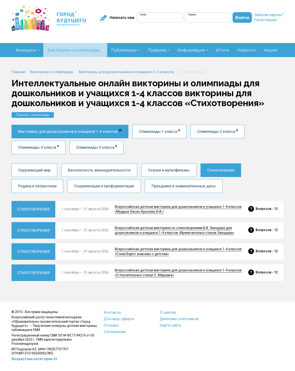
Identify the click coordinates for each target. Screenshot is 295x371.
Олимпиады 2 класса (217, 130)
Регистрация (265, 19)
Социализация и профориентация (104, 186)
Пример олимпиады (32, 115)
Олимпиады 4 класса (96, 146)
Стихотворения (220, 170)
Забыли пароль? (268, 14)
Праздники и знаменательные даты (184, 186)
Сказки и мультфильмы (169, 170)
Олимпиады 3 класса (38, 146)
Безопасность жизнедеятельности (99, 170)
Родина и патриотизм (37, 186)
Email (143, 14)
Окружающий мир (34, 170)
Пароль (192, 14)
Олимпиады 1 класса (159, 130)
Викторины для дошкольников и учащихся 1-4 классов (70, 130)
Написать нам (117, 17)
